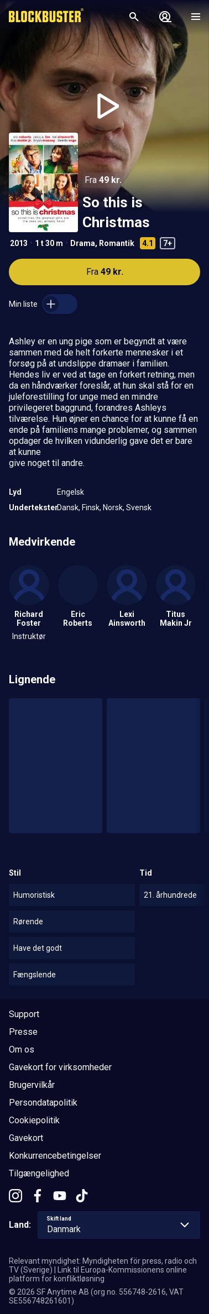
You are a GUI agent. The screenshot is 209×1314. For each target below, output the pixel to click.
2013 (19, 243)
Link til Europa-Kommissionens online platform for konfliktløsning (98, 1274)
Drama (82, 243)
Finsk (91, 507)
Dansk (68, 507)
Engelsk (70, 492)
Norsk (113, 507)
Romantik (116, 243)
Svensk (138, 507)
